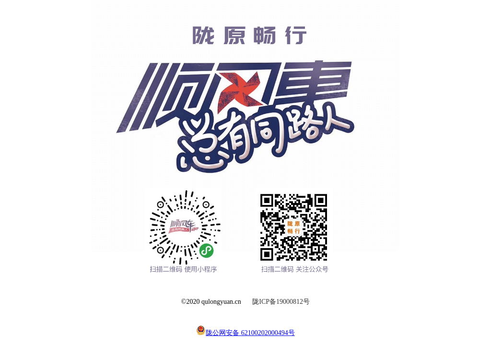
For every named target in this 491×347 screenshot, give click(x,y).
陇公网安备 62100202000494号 (245, 332)
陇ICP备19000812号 (281, 301)
